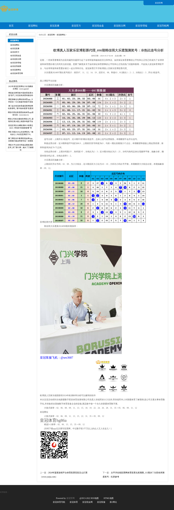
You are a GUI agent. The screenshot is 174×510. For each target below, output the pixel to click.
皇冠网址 (44, 412)
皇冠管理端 (141, 25)
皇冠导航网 (163, 25)
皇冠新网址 (16, 70)
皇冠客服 (101, 502)
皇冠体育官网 (17, 73)
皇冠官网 (51, 35)
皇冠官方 (76, 25)
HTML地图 (109, 498)
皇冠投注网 (119, 25)
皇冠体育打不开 (92, 68)
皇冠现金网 (87, 502)
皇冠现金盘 (98, 25)
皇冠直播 (54, 25)
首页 (11, 25)
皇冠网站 (33, 25)
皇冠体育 (74, 502)
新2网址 (113, 502)
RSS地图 (95, 498)
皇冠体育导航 (59, 502)
